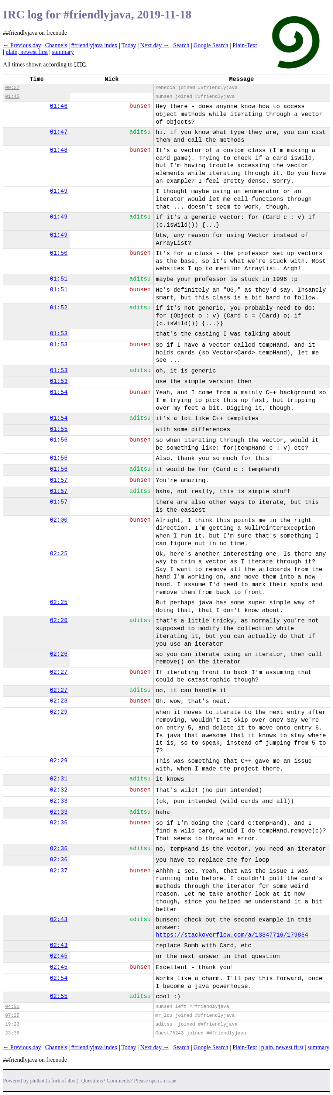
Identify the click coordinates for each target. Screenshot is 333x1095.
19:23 (12, 1024)
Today (128, 45)
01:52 (59, 308)
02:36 (59, 823)
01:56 (59, 440)
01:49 (59, 191)
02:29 (59, 712)
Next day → (154, 45)
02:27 (59, 672)
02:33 (59, 801)
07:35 (12, 1015)
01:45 (12, 96)
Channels (56, 45)
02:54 (59, 978)
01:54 (59, 392)
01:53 (59, 333)
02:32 (59, 790)
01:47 (59, 132)
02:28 (59, 701)
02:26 (59, 620)
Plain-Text (245, 45)
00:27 (12, 87)
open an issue (162, 1081)
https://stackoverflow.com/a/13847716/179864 (232, 935)
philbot (37, 1081)
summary (63, 52)
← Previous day (22, 45)
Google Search (211, 45)
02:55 (59, 996)
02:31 (59, 779)
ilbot (72, 1081)
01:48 (59, 150)
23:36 (12, 1033)
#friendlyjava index (94, 45)
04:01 (12, 1006)
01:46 (59, 106)
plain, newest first (27, 52)
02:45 (59, 956)
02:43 (59, 919)
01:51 (59, 279)
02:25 (59, 553)
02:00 (59, 520)
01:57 (59, 480)
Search (181, 45)
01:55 (59, 429)
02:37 (59, 871)
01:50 (59, 253)
